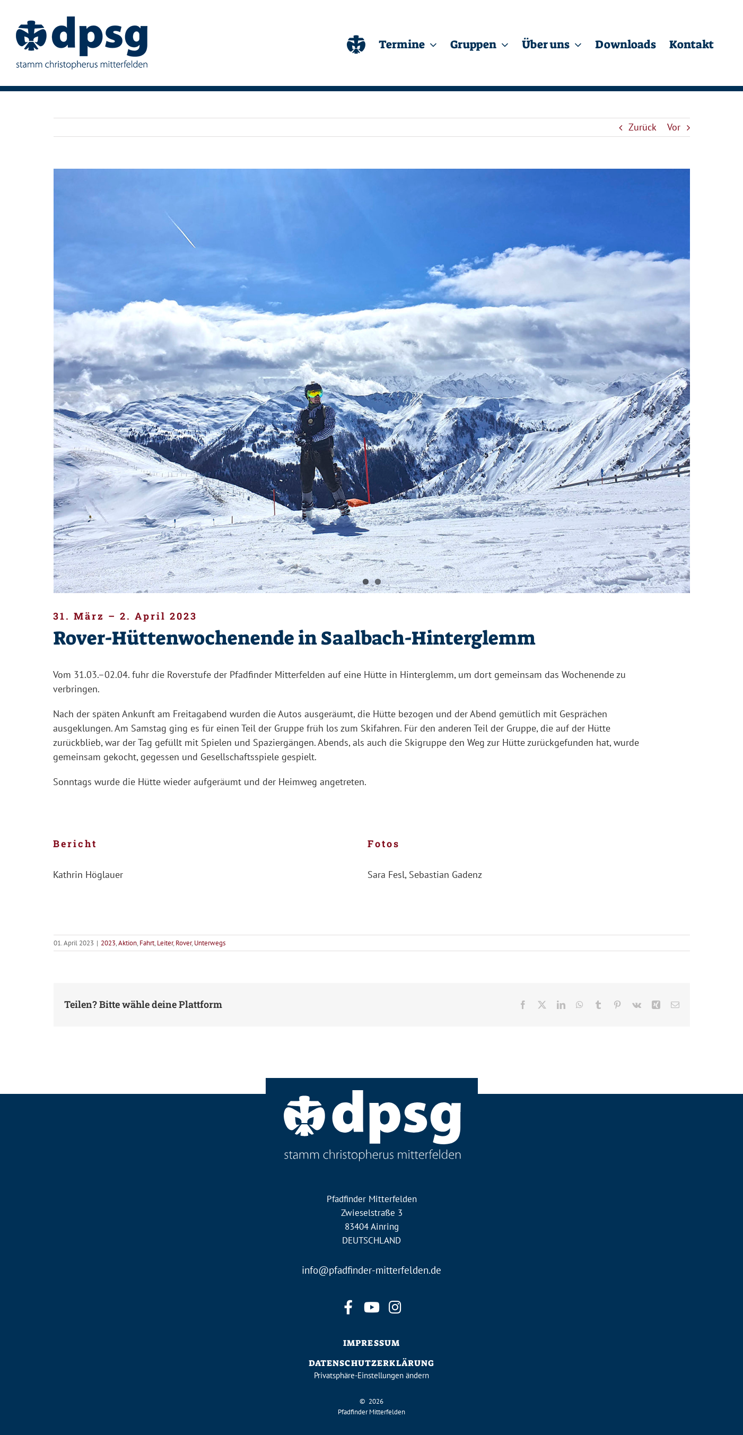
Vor (673, 127)
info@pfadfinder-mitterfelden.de (371, 1270)
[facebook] (348, 1307)
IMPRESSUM (371, 1343)
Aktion (127, 942)
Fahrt (146, 942)
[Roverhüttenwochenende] (372, 381)
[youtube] (372, 1307)
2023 (108, 942)
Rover (183, 942)
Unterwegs (209, 942)
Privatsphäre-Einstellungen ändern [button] (371, 1375)
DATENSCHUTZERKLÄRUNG (372, 1363)
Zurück (642, 127)
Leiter (165, 942)
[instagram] (395, 1307)
